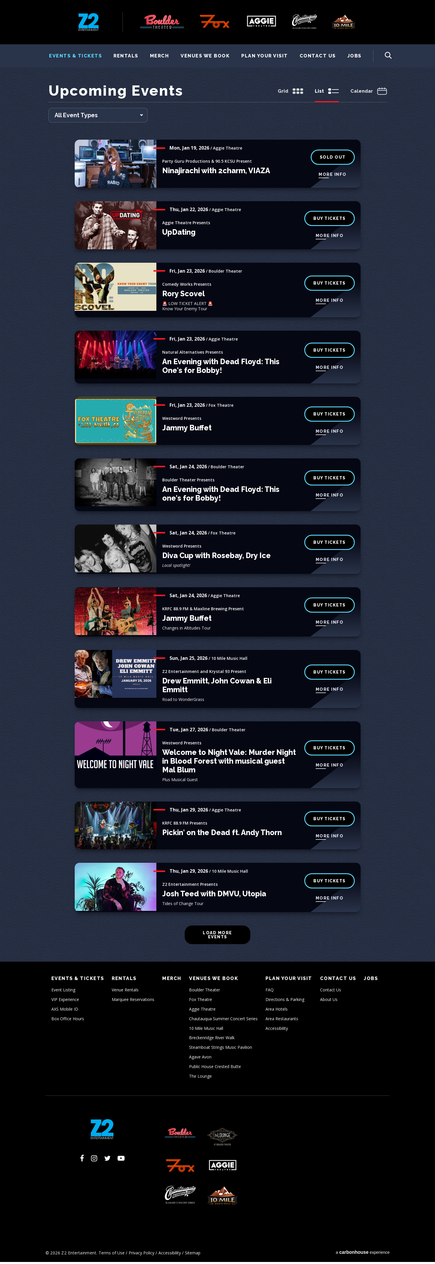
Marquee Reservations (133, 1001)
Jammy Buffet (187, 429)
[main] (217, 523)
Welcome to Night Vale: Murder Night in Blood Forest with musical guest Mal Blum (229, 763)
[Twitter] (107, 1160)
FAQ (269, 992)
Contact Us (318, 56)
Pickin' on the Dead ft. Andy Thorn (222, 834)
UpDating (178, 234)
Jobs (354, 56)
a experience (363, 1254)
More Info (333, 176)
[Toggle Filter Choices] (98, 117)
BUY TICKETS (329, 480)
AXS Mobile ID (64, 1011)
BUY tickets (329, 285)
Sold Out (333, 159)
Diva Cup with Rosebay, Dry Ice (216, 557)
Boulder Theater (204, 992)
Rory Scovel (183, 295)
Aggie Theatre (202, 1011)
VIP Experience (65, 1001)
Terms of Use (112, 1255)
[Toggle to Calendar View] (368, 93)
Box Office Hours (67, 1020)
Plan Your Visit (264, 56)
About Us (329, 1001)
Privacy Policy (141, 1255)
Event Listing (63, 992)
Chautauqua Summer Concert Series (223, 1020)
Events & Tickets (75, 56)
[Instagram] (94, 1160)
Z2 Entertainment (88, 22)
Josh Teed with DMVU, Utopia (214, 895)
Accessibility (276, 1030)
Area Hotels (276, 1011)
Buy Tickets (329, 220)
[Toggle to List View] (327, 93)
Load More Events (217, 936)
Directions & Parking (284, 1001)
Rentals (125, 56)
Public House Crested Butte (215, 1068)
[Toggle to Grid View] (290, 93)
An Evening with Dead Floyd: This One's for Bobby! (220, 368)
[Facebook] (82, 1160)
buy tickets (329, 416)
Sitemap (192, 1255)
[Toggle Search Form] (382, 56)
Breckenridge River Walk (212, 1039)
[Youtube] (121, 1160)
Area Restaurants (281, 1020)
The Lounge (200, 1078)
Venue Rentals (125, 992)
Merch (159, 56)
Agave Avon (200, 1059)
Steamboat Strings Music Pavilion (220, 1049)
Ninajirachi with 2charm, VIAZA (216, 172)
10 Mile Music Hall (206, 1030)
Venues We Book (205, 56)
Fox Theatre (200, 1001)
